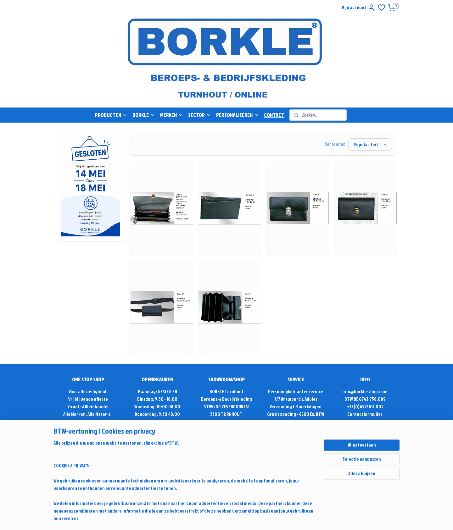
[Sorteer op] (370, 144)
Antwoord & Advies (298, 399)
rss (293, 486)
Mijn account (358, 7)
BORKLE (143, 115)
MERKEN (171, 115)
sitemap (282, 486)
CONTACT (274, 115)
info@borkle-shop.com (365, 391)
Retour (296, 436)
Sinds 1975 (88, 429)
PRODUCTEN (111, 115)
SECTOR (199, 115)
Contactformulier (365, 414)
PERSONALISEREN (237, 115)
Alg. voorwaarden (296, 429)
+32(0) (353, 406)
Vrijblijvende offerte (88, 399)
